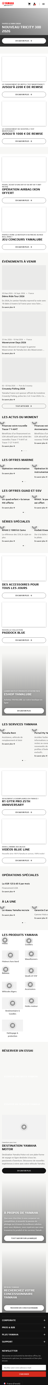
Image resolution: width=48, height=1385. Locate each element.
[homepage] (8, 4)
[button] (43, 4)
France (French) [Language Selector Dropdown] (11, 1377)
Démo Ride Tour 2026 (13, 294)
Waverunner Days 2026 (14, 338)
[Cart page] (29, 4)
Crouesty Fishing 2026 (13, 382)
